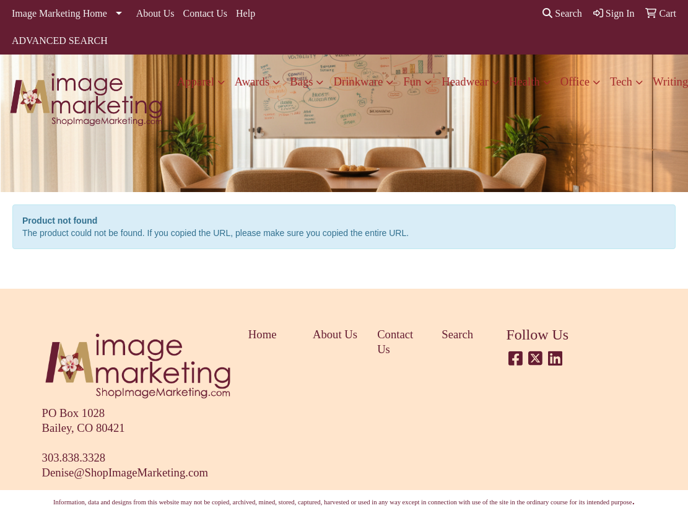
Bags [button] (301, 81)
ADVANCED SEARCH (60, 40)
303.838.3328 (74, 457)
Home (262, 334)
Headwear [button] (465, 81)
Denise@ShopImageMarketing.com (125, 472)
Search (562, 13)
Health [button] (524, 81)
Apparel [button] (195, 81)
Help (245, 13)
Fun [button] (412, 81)
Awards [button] (252, 81)
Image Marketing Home (59, 13)
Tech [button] (621, 81)
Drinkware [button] (358, 81)
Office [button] (575, 81)
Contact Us (205, 13)
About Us (155, 13)
